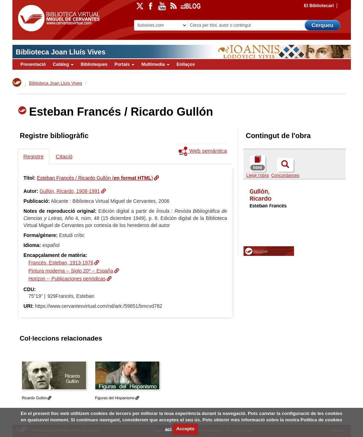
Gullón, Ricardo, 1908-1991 (69, 191)
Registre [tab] (33, 156)
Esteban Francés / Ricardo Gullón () (95, 178)
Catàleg (63, 64)
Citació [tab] (64, 156)
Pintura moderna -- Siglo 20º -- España (70, 271)
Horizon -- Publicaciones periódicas (67, 278)
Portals (124, 64)
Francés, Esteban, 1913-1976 (61, 262)
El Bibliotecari (319, 5)
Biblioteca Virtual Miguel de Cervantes (59, 19)
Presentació (33, 64)
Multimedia (156, 64)
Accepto (185, 428)
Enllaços (185, 64)
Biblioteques (94, 64)
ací (168, 428)
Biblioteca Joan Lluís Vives (60, 52)
